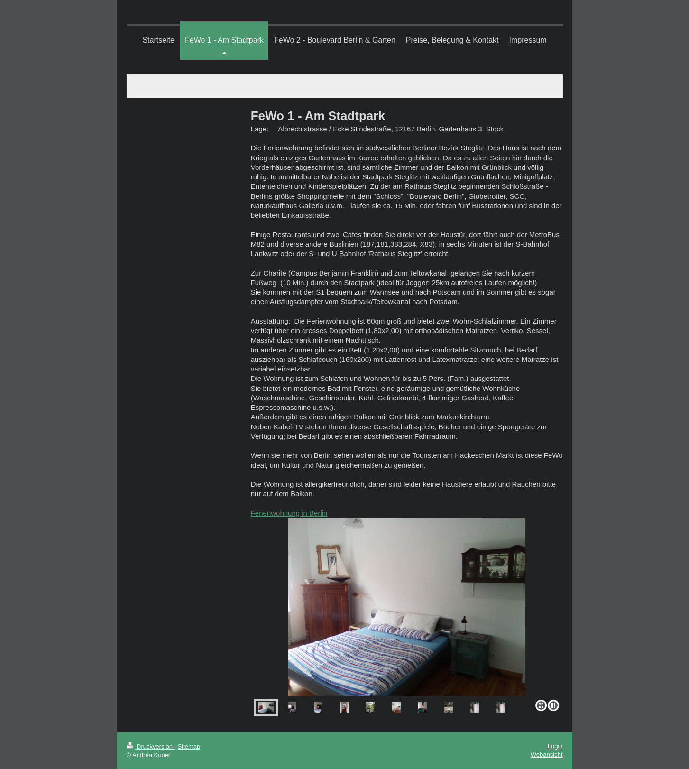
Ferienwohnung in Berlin (289, 513)
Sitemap (189, 746)
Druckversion (151, 746)
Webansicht (547, 754)
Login (555, 746)
